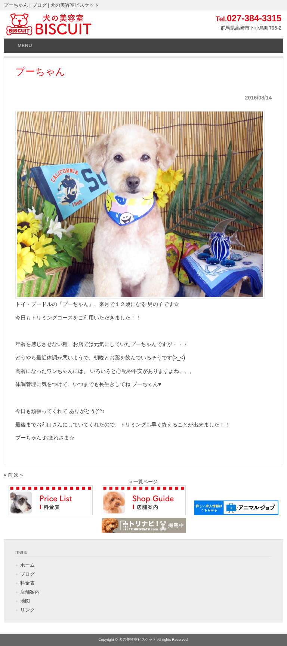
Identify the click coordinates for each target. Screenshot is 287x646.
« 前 (8, 475)
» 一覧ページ (143, 481)
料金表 (27, 583)
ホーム (27, 565)
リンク (27, 610)
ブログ (27, 574)
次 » (18, 475)
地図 (25, 601)
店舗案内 (30, 592)
